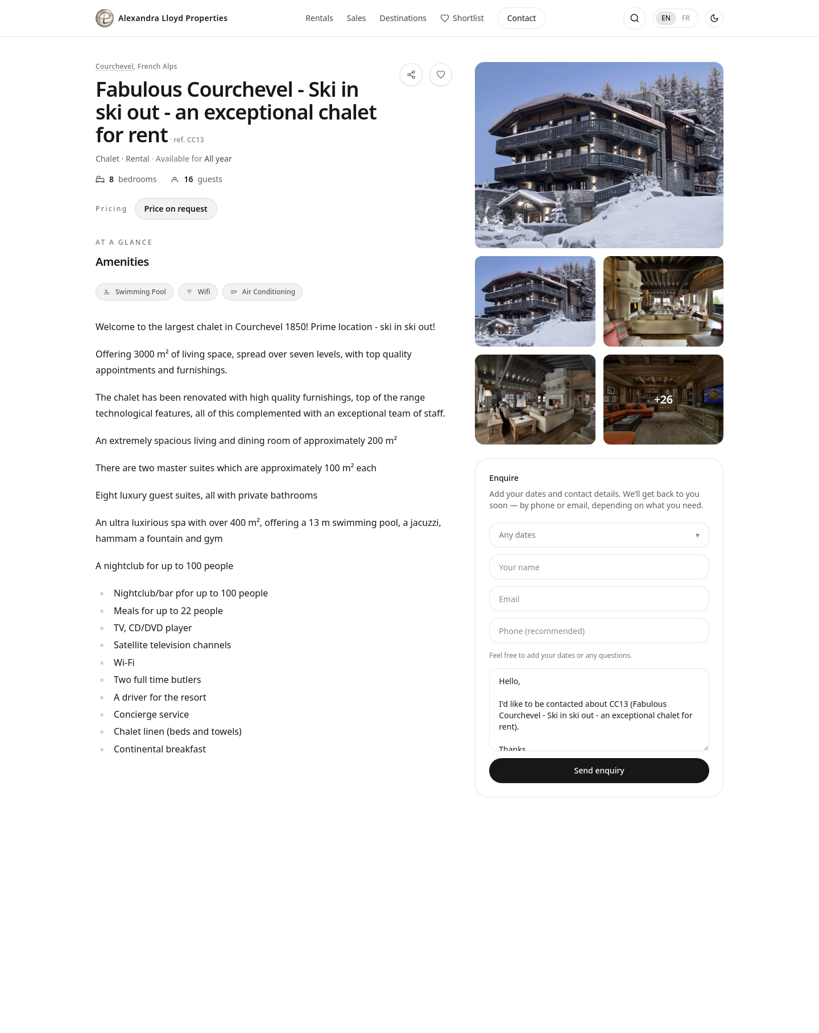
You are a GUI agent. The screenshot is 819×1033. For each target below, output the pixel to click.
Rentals (319, 18)
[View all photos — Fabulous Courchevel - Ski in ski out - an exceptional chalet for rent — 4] (663, 400)
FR (686, 18)
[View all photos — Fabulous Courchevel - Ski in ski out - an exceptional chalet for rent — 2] (663, 301)
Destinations (403, 18)
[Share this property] (411, 74)
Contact (521, 18)
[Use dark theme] (714, 18)
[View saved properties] (462, 18)
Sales (356, 18)
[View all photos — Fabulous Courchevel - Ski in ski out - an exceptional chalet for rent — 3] (535, 400)
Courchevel (115, 66)
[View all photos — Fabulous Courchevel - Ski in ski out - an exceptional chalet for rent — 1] (535, 301)
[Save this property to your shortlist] (440, 74)
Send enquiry (599, 770)
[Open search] (634, 18)
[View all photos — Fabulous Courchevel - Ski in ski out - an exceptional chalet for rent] (599, 155)
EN (666, 18)
